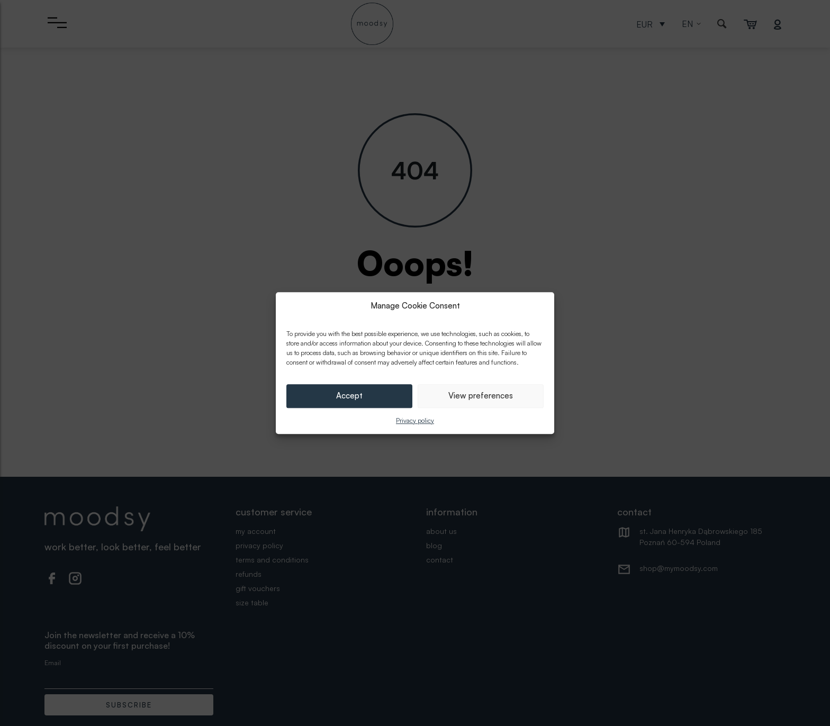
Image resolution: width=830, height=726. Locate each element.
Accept (349, 396)
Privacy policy (415, 420)
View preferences (480, 396)
